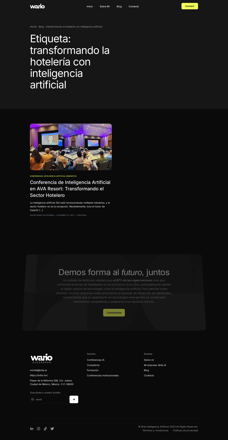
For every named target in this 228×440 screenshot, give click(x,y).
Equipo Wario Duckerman (42, 215)
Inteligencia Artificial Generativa (60, 176)
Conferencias (36, 176)
